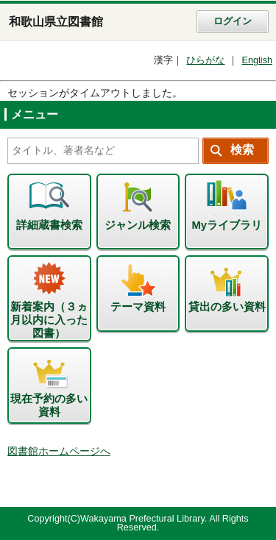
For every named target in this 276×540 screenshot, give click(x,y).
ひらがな (205, 60)
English (256, 60)
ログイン (232, 21)
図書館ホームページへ (58, 451)
